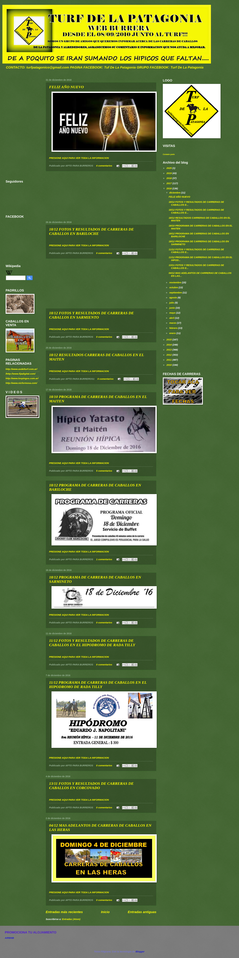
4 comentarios (104, 165)
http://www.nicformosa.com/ (21, 383)
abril (172, 318)
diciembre (175, 192)
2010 (169, 365)
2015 (169, 339)
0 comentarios (104, 253)
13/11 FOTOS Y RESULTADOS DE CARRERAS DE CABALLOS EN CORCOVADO (91, 785)
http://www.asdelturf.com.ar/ (21, 369)
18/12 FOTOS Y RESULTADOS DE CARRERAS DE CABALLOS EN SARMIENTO (91, 315)
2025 (169, 168)
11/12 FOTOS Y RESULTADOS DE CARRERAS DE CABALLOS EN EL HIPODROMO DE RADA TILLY (92, 642)
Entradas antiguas (142, 912)
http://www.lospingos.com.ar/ (22, 378)
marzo (173, 323)
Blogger (140, 951)
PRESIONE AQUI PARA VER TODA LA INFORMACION (79, 158)
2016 (169, 188)
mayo (172, 313)
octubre (174, 287)
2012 (169, 355)
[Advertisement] (101, 196)
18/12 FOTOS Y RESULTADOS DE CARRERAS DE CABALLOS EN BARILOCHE (91, 231)
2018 (169, 178)
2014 (169, 344)
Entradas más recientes (64, 912)
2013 (169, 349)
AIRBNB (9, 938)
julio (172, 302)
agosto (173, 297)
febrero (173, 328)
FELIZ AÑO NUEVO (66, 87)
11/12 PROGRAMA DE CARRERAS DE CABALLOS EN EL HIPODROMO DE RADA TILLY (98, 684)
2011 (169, 360)
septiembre (176, 292)
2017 (169, 183)
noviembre (175, 282)
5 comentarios (104, 471)
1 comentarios (104, 559)
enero (172, 333)
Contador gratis (169, 154)
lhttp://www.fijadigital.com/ (20, 373)
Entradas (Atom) (71, 919)
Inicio (105, 912)
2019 (169, 173)
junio (172, 308)
